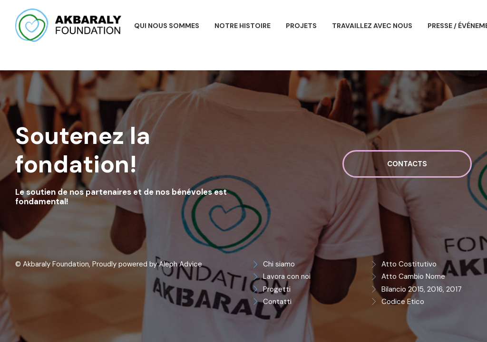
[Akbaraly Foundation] (68, 25)
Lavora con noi (287, 276)
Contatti (277, 301)
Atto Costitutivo (409, 264)
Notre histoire (242, 25)
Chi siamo (279, 264)
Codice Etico (402, 301)
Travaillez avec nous (372, 25)
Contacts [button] (407, 164)
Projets (301, 25)
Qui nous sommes (166, 25)
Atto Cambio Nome (413, 276)
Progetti (277, 289)
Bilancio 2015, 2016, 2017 (421, 289)
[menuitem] (166, 25)
